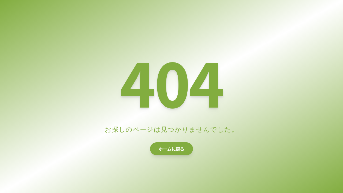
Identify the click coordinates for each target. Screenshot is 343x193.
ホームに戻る (171, 149)
